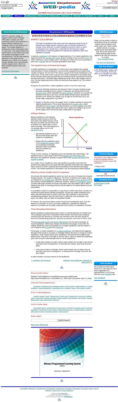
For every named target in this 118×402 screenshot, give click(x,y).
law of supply (51, 106)
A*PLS (96, 388)
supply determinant (61, 222)
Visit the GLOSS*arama (10, 71)
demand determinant (41, 222)
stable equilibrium (64, 231)
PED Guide (76, 388)
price (87, 58)
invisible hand (49, 180)
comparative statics (39, 308)
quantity (42, 62)
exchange (69, 308)
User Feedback (106, 274)
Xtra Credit (98, 185)
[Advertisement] (59, 23)
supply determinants (46, 300)
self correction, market (83, 288)
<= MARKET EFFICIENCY (41, 260)
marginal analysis (80, 310)
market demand (51, 308)
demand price (68, 156)
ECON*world (50, 388)
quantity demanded (79, 158)
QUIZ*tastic (68, 388)
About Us (49, 390)
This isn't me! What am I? (105, 62)
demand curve (41, 93)
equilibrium (43, 56)
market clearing (69, 286)
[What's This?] (106, 37)
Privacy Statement (67, 390)
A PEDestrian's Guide (102, 183)
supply (57, 58)
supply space (39, 298)
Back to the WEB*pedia (39, 325)
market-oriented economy (65, 310)
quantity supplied (37, 159)
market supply (61, 308)
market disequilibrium (45, 288)
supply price (80, 156)
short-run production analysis (48, 311)
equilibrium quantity (47, 143)
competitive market (84, 182)
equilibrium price (37, 130)
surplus (47, 227)
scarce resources (81, 180)
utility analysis (35, 311)
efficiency (55, 300)
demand (49, 58)
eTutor (90, 388)
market (36, 296)
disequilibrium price (58, 288)
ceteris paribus (52, 310)
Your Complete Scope (106, 59)
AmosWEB (24, 388)
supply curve (78, 104)
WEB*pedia (32, 388)
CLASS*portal (60, 388)
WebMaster (68, 397)
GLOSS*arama (41, 388)
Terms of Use (57, 390)
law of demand (67, 93)
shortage (59, 227)
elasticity (88, 310)
